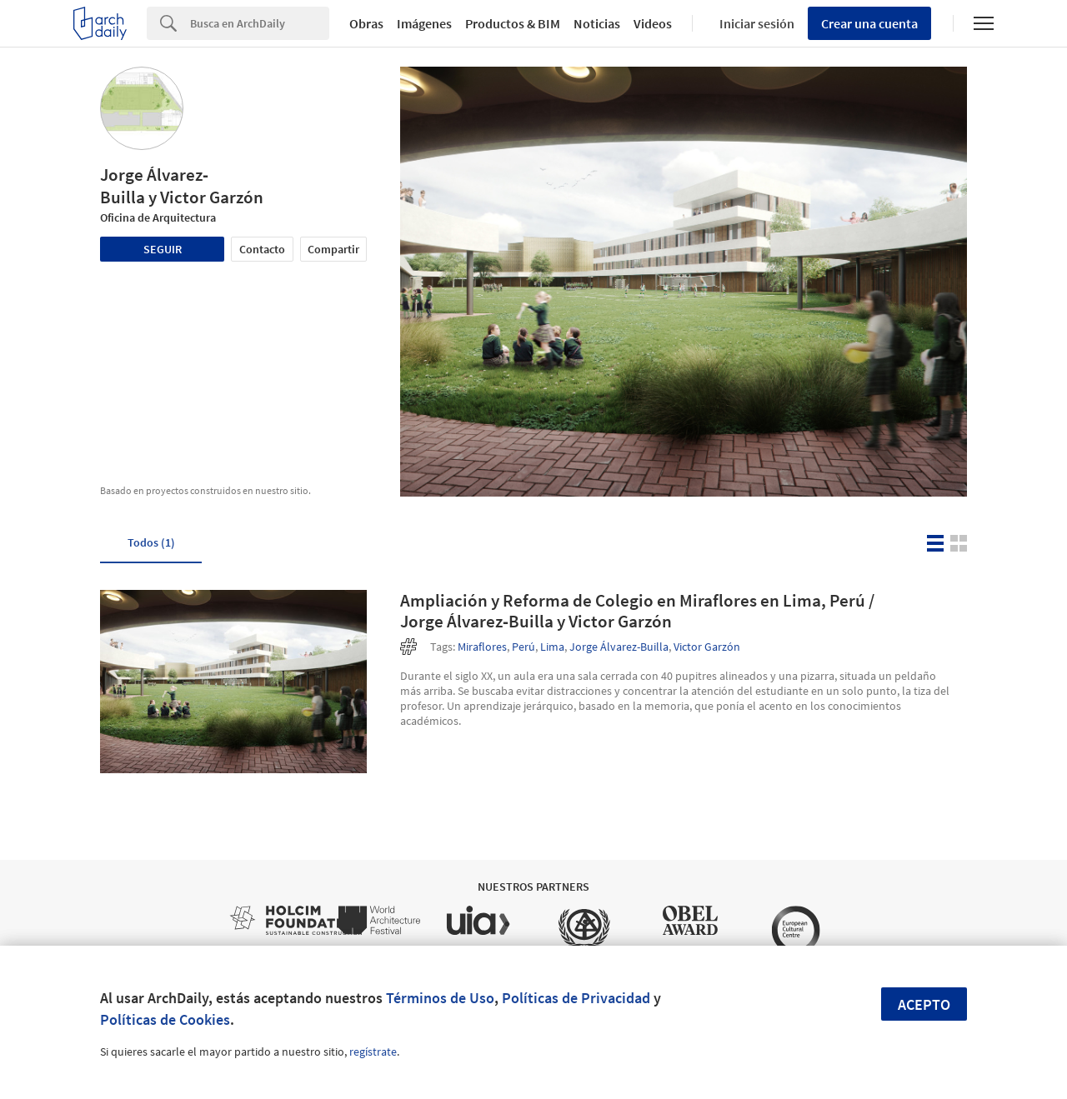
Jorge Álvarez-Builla (619, 646)
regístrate (373, 1051)
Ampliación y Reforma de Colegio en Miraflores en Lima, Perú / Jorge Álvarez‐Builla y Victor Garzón (637, 610)
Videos (653, 23)
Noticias (597, 23)
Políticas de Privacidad (576, 997)
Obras (366, 23)
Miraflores (482, 646)
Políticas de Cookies (165, 1019)
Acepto (924, 1004)
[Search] (259, 23)
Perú (523, 646)
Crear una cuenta (869, 23)
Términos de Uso (440, 997)
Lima (552, 646)
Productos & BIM (512, 23)
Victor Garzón (707, 646)
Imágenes (424, 23)
